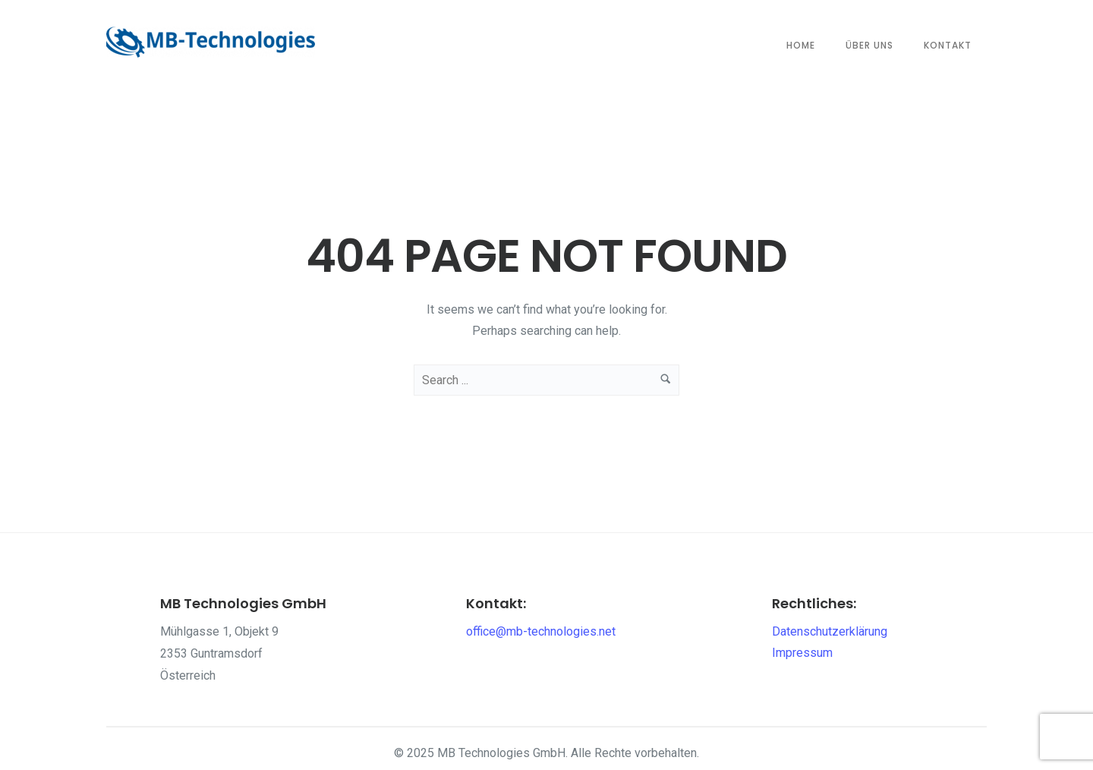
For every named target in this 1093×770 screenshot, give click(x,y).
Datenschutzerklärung (829, 631)
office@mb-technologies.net (541, 631)
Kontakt (948, 45)
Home (800, 45)
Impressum (802, 652)
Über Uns (869, 45)
